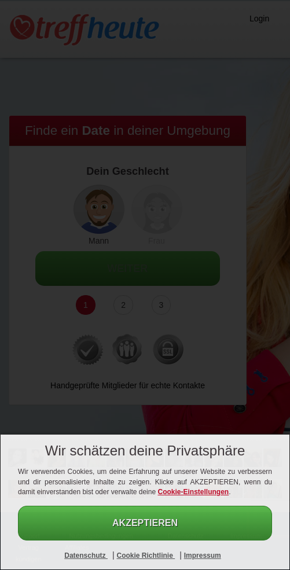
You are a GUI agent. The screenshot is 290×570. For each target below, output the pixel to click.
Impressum (202, 555)
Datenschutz (86, 555)
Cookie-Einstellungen (193, 492)
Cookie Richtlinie (145, 555)
